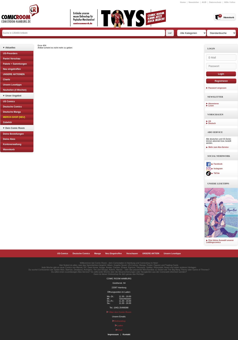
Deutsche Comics (12, 106)
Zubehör (7, 122)
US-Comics (62, 253)
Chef (119, 330)
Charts (6, 79)
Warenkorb (9, 149)
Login (221, 74)
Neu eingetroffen (12, 69)
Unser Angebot (13, 95)
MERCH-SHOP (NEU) (14, 117)
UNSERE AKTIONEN (14, 74)
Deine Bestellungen (13, 134)
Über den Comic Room (119, 312)
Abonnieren (213, 104)
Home (183, 2)
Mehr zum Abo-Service (217, 147)
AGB (204, 2)
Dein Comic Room (15, 128)
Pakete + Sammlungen (15, 64)
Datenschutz (215, 2)
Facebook (214, 164)
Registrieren (221, 81)
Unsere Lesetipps (12, 84)
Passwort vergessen (217, 88)
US (209, 121)
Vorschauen (132, 253)
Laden (119, 325)
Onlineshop (119, 321)
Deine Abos (9, 139)
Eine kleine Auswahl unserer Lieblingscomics (220, 241)
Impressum (113, 334)
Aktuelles (10, 47)
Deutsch (212, 123)
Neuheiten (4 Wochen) (14, 90)
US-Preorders (10, 53)
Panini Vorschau (11, 58)
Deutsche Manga (12, 112)
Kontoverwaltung (12, 144)
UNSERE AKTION (150, 253)
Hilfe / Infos (229, 2)
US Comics (9, 101)
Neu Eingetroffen (113, 253)
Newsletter (194, 2)
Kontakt (126, 334)
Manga (97, 253)
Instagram (214, 169)
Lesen (211, 106)
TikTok (213, 173)
